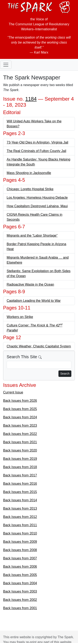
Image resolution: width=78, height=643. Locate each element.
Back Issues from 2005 (20, 575)
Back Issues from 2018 (20, 467)
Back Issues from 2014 (20, 500)
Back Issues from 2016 (20, 483)
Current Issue (13, 392)
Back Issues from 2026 (20, 400)
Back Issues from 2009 (20, 541)
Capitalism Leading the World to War (34, 300)
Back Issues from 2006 (20, 566)
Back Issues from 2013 (20, 508)
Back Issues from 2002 (20, 600)
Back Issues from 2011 (20, 525)
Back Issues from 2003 (20, 591)
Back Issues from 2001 (20, 608)
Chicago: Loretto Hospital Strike (30, 189)
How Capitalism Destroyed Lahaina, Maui (37, 206)
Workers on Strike (20, 317)
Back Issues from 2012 (20, 517)
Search (64, 373)
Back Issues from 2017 (20, 475)
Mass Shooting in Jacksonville (29, 173)
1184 (31, 99)
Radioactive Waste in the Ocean (30, 284)
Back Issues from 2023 (20, 425)
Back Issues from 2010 (20, 533)
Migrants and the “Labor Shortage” (32, 235)
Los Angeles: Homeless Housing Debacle (37, 197)
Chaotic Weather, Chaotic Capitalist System (39, 346)
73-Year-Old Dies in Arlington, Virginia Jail (37, 142)
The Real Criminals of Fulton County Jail (36, 151)
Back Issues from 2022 (20, 434)
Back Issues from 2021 (20, 442)
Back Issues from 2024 (20, 417)
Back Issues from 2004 (20, 583)
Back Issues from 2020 (20, 450)
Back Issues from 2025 (20, 409)
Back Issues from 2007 (20, 558)
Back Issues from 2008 (20, 550)
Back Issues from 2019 (20, 458)
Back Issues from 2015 (20, 492)
